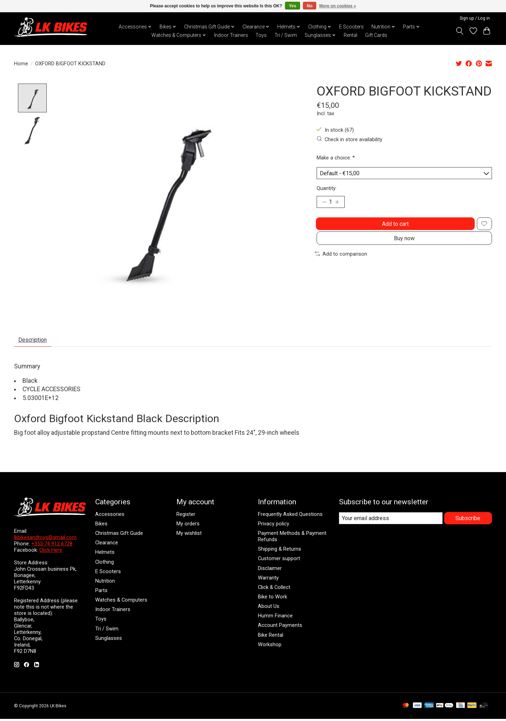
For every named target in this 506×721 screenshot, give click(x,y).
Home (21, 63)
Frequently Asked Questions (290, 516)
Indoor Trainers (231, 35)
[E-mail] (390, 520)
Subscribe (467, 520)
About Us (268, 608)
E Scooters (351, 27)
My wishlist (189, 535)
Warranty (268, 580)
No (309, 6)
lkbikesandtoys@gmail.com (45, 539)
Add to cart (394, 228)
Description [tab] (36, 341)
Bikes (101, 526)
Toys (261, 35)
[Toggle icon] (460, 31)
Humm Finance (275, 618)
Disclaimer (270, 570)
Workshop (269, 646)
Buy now (404, 247)
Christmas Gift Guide (119, 535)
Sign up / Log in (475, 18)
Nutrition (105, 583)
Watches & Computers (121, 602)
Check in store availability (350, 139)
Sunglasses (108, 640)
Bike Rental (270, 637)
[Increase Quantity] (339, 205)
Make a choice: (336, 158)
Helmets (105, 554)
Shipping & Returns (279, 551)
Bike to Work (272, 599)
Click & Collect (274, 589)
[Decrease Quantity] (324, 205)
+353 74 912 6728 (51, 546)
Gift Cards (376, 35)
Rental (350, 35)
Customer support (279, 561)
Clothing (104, 564)
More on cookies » (337, 6)
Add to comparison (341, 264)
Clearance (106, 545)
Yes (292, 6)
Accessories (109, 516)
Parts (101, 593)
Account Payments (280, 627)
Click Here (50, 552)
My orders (188, 526)
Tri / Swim (285, 35)
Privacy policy (273, 526)
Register (185, 516)
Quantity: (327, 190)
